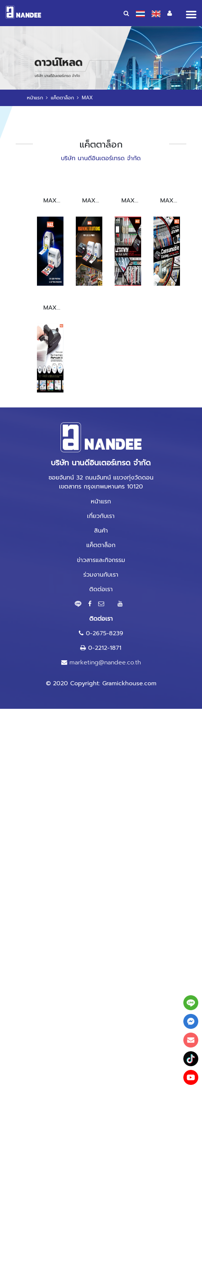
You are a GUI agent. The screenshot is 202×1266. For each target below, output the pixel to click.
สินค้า (101, 530)
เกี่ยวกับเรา (101, 516)
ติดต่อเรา (101, 589)
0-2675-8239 (104, 633)
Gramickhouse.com (129, 683)
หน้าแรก (35, 97)
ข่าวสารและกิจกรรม (101, 560)
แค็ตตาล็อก (62, 97)
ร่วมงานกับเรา (100, 574)
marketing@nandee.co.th (105, 662)
